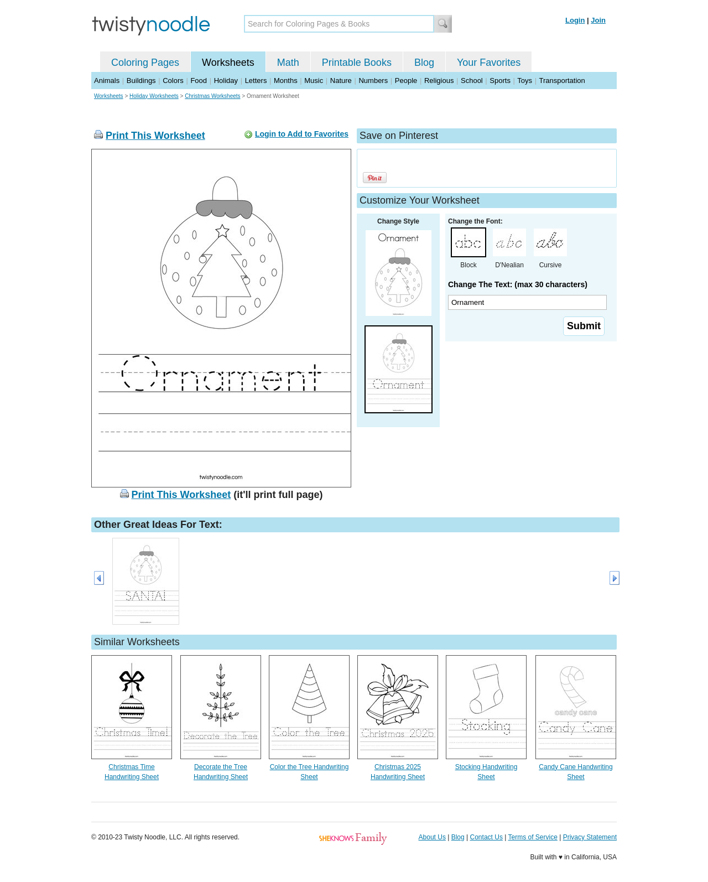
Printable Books (357, 62)
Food (198, 80)
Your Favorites (488, 62)
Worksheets (228, 62)
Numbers (373, 80)
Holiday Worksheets (154, 96)
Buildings (141, 80)
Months (286, 80)
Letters (256, 80)
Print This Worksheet (155, 135)
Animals (106, 80)
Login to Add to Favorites (301, 133)
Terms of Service (532, 837)
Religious (439, 80)
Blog (424, 62)
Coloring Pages (145, 62)
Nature (341, 80)
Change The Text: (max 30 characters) (517, 284)
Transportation (562, 80)
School (472, 80)
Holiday (226, 80)
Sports (500, 80)
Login (575, 20)
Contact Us (486, 837)
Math (288, 62)
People (406, 80)
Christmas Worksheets (212, 96)
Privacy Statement (590, 837)
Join (598, 20)
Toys (524, 80)
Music (313, 80)
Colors (173, 80)
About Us (432, 837)
